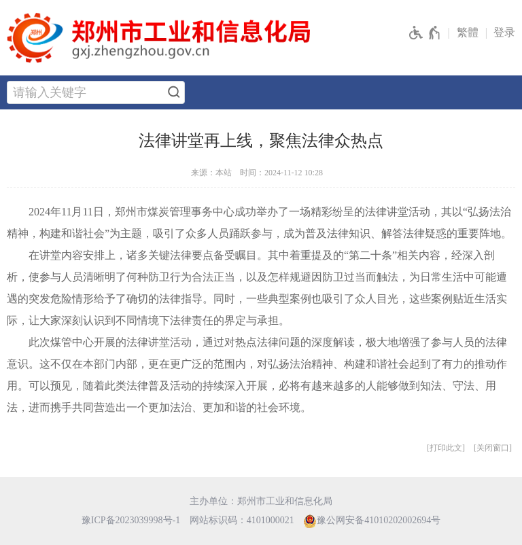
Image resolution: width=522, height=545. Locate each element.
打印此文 (446, 448)
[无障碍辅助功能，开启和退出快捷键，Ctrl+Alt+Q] (425, 33)
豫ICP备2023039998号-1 (131, 520)
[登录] (507, 33)
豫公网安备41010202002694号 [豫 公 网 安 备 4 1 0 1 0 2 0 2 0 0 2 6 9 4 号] (371, 521)
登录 (504, 32)
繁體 (467, 32)
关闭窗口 (492, 448)
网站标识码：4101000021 (242, 520)
